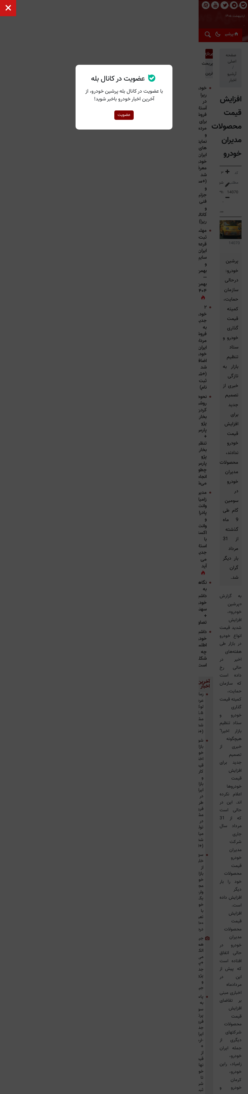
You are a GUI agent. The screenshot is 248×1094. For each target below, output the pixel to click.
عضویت (124, 115)
